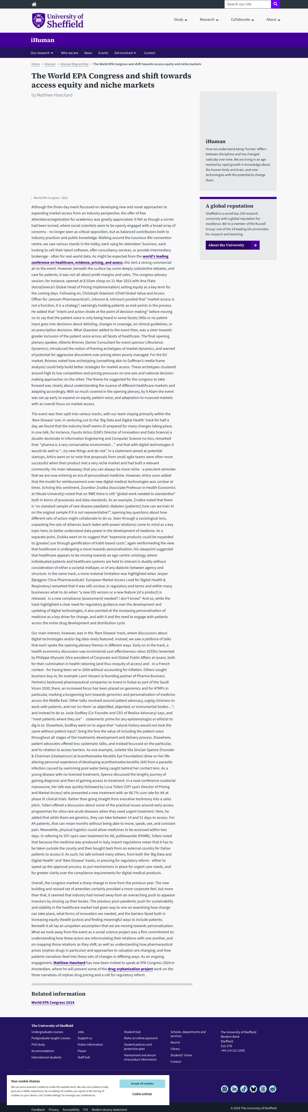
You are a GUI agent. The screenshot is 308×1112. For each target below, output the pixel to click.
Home (35, 64)
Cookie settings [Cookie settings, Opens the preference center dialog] (142, 1094)
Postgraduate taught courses (50, 1038)
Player (82, 1051)
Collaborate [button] (240, 19)
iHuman (43, 40)
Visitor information (90, 1045)
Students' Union (181, 1055)
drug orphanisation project (130, 969)
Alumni (175, 1042)
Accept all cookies (142, 1084)
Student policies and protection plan (138, 1047)
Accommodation (42, 1051)
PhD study (38, 1045)
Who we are (69, 52)
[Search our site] (248, 4)
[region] (88, 1090)
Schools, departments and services (188, 1034)
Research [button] (207, 19)
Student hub (132, 1032)
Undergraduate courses (47, 1032)
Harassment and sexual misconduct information (140, 1057)
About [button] (271, 19)
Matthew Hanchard (69, 962)
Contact (149, 52)
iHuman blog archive (74, 64)
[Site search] (275, 4)
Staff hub (84, 1057)
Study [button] (178, 19)
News (88, 52)
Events (103, 52)
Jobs (81, 1032)
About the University (226, 245)
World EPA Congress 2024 (52, 1002)
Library (175, 1049)
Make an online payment (141, 1038)
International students (46, 1057)
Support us (85, 1038)
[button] (43, 53)
